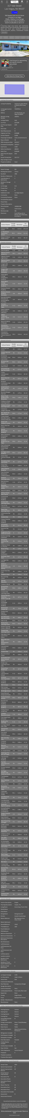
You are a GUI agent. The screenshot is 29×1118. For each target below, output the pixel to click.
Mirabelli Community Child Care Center (5, 383)
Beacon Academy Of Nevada (5, 322)
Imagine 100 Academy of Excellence (4, 270)
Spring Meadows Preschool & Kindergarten (5, 809)
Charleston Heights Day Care (5, 409)
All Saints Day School (4, 361)
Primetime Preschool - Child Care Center (5, 357)
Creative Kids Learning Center (5, 502)
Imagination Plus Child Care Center (5, 532)
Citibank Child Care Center (5, 894)
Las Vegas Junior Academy (5, 452)
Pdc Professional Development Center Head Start (5, 447)
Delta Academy (5, 250)
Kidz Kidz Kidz (5, 784)
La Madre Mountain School (5, 714)
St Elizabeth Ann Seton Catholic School (5, 659)
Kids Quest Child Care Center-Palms (5, 635)
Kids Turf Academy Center (5, 882)
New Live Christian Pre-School (5, 747)
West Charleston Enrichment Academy (5, 436)
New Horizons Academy (5, 482)
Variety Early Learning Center (5, 623)
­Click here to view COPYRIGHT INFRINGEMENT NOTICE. (14, 1107)
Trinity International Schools (4, 374)
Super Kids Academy (4, 886)
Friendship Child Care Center (5, 461)
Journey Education (3, 581)
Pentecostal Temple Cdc (4, 608)
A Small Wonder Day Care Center (5, 369)
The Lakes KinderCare (4, 838)
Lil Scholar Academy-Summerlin (4, 878)
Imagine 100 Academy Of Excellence (4, 265)
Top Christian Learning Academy (4, 758)
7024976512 (18, 109)
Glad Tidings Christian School (5, 854)
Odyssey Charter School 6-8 (5, 260)
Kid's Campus (4, 685)
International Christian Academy (4, 648)
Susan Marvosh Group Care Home (6, 693)
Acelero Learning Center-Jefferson (5, 627)
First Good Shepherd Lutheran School (5, 734)
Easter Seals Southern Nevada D (5, 457)
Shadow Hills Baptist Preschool (4, 613)
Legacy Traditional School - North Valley (5, 317)
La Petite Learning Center (5, 678)
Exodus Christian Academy (5, 814)
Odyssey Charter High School (5, 257)
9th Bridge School (6, 691)
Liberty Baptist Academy (5, 469)
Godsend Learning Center (5, 478)
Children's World (5, 584)
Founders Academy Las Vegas (4, 305)
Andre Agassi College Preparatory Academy (4, 277)
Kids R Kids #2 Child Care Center (5, 817)
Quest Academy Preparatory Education (5, 311)
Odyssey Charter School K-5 (5, 253)
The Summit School (4, 729)
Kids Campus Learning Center (5, 687)
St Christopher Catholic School (5, 842)
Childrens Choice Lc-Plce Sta (5, 545)
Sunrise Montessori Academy (4, 430)
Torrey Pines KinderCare (4, 668)
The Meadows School (4, 777)
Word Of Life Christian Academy (4, 702)
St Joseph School (5, 750)
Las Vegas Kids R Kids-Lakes (5, 725)
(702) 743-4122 (4, 69)
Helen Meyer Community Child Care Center (5, 850)
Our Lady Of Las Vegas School (5, 413)
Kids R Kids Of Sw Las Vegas (5, 821)
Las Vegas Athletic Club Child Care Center (5, 772)
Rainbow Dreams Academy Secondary (5, 293)
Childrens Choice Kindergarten (5, 834)
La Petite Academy (3, 681)
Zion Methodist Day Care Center (5, 617)
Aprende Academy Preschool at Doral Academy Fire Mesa (6, 299)
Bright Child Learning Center (5, 858)
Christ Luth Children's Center (5, 422)
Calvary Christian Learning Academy (5, 520)
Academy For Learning (4, 721)
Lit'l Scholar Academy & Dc (4, 525)
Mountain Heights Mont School (5, 486)
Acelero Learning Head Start (5, 536)
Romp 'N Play (4, 548)
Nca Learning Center (4, 577)
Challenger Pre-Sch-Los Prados (5, 753)
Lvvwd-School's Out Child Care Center (5, 388)
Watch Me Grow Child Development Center (5, 642)
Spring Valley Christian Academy (4, 869)
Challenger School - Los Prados (4, 793)
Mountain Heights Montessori (4, 552)
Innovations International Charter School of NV (6, 327)
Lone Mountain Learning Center (5, 801)
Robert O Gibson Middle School (5, 237)
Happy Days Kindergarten (4, 465)
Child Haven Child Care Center (5, 845)
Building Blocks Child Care (5, 873)
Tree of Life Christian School (5, 506)
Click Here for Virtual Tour (14, 76)
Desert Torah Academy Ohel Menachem (5, 397)
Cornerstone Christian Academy (4, 498)
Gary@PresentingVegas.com (7, 67)
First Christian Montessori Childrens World (5, 474)
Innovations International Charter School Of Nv (6, 334)
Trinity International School (4, 673)
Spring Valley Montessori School (4, 588)
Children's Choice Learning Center (5, 402)
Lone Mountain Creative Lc (5, 797)
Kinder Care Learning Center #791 (5, 664)
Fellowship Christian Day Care (4, 541)
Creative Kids (4, 517)
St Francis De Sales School (4, 365)
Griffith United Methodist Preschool (5, 826)
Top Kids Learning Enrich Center (5, 763)
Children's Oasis (5, 574)
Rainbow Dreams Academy (5, 288)
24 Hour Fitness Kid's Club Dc (5, 493)
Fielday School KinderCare (5, 710)
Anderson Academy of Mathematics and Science (5, 566)
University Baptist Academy (5, 805)
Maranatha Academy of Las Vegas (5, 787)
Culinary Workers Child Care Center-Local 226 (5, 597)
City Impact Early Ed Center (5, 718)
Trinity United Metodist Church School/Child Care (6, 418)
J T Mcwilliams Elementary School (5, 233)
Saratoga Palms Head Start (5, 830)
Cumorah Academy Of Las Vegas (5, 441)
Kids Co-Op (4, 620)
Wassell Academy (5, 490)
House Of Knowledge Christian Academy (4, 603)
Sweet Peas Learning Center (5, 510)
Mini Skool (4, 862)
